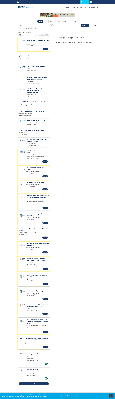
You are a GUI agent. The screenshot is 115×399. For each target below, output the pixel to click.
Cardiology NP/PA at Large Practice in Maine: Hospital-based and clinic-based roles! (37, 321)
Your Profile (82, 7)
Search (40, 21)
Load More (33, 383)
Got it (111, 395)
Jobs (73, 7)
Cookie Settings (104, 395)
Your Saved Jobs (73, 21)
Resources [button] (93, 7)
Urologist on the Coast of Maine (35, 182)
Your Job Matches (62, 21)
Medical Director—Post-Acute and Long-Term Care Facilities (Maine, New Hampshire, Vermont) (37, 90)
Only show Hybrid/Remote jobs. (28, 28)
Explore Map (53, 21)
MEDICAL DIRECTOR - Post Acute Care (36, 120)
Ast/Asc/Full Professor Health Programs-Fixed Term (33, 102)
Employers (93, 2)
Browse (45, 21)
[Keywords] (34, 25)
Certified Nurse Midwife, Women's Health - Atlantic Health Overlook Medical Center (35, 260)
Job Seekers (85, 2)
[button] (93, 25)
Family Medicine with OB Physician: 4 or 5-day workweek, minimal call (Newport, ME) (37, 197)
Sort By (20, 34)
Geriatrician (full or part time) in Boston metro (31, 111)
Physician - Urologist (32, 369)
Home (68, 7)
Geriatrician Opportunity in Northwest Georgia (31, 130)
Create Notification (43, 34)
